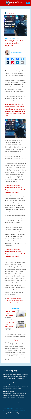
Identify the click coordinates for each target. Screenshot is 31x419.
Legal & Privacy (6, 410)
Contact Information (8, 408)
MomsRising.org (14, 3)
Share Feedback (19, 408)
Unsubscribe (15, 410)
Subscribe (22, 410)
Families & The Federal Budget (12, 38)
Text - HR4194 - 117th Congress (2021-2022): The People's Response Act (13, 300)
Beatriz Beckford (17, 52)
